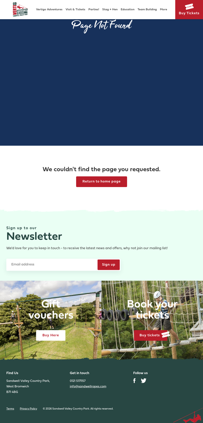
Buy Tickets (189, 13)
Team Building (147, 9)
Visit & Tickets (75, 9)
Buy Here (50, 335)
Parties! (93, 9)
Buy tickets (153, 334)
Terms (10, 408)
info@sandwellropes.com (88, 386)
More (163, 9)
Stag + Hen (110, 9)
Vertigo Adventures (49, 9)
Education (127, 9)
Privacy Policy (28, 408)
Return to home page (101, 181)
